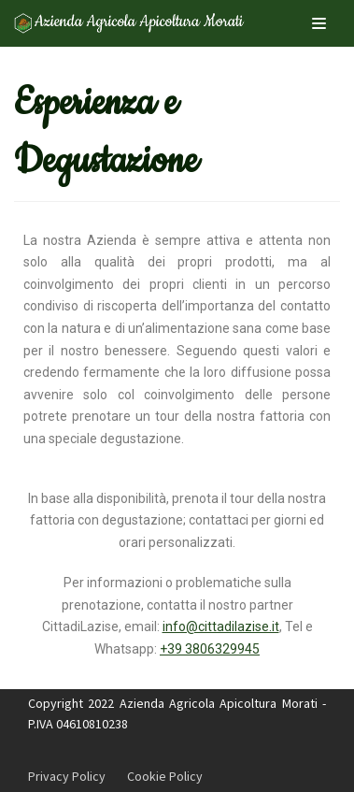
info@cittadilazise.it (221, 626)
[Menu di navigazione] (319, 23)
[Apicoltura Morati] (131, 23)
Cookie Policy (165, 776)
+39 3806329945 (210, 648)
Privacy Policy (67, 776)
